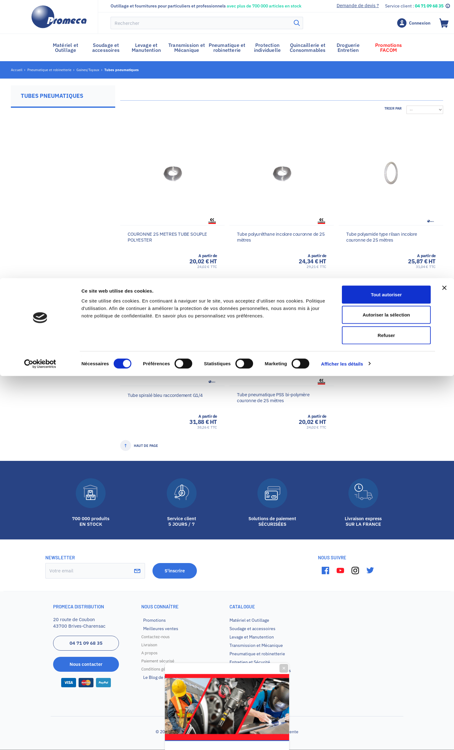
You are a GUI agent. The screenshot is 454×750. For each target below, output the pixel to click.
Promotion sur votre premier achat (226, 397)
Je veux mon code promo (227, 442)
